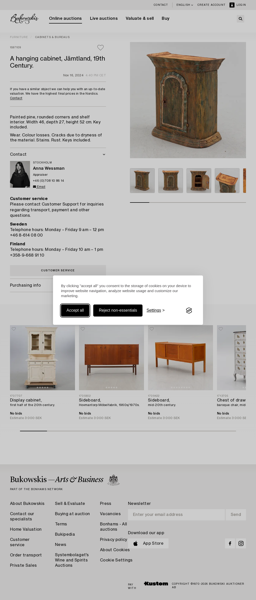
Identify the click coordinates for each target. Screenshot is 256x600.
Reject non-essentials (118, 310)
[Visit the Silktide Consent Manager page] (189, 311)
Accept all (75, 310)
